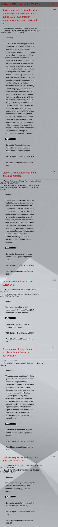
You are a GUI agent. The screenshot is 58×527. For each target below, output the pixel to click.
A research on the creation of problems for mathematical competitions (17, 352)
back (54, 4)
